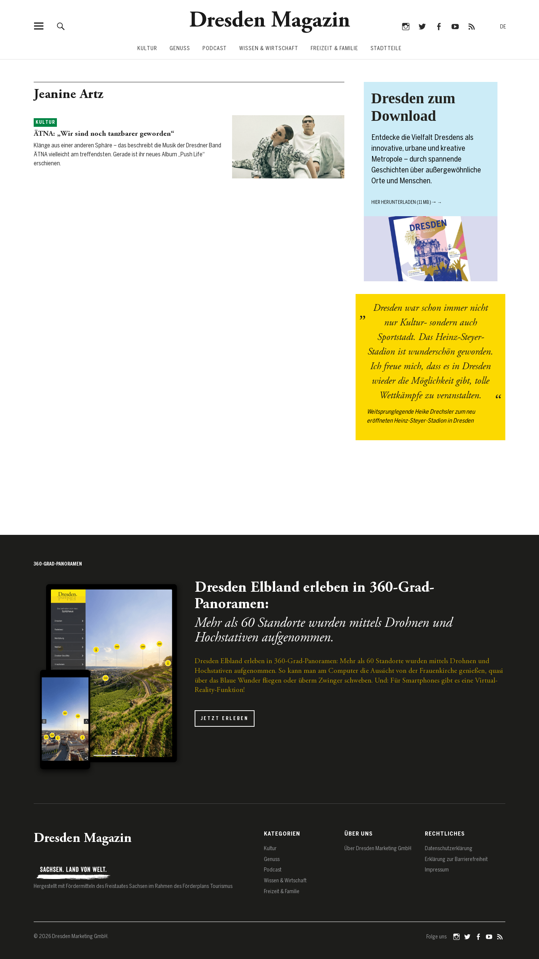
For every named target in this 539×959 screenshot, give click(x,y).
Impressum (437, 870)
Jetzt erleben (225, 718)
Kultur (147, 48)
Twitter (422, 26)
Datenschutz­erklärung (448, 848)
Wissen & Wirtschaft (268, 48)
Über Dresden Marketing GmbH (377, 848)
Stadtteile (386, 48)
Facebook (438, 26)
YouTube (455, 26)
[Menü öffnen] (38, 26)
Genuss (180, 48)
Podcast (214, 48)
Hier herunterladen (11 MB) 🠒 (403, 202)
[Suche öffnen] (61, 26)
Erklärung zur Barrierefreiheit (456, 859)
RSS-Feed (471, 26)
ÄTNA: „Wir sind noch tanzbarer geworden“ (104, 134)
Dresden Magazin (269, 21)
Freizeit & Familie (334, 48)
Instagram (405, 26)
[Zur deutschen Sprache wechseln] (503, 27)
